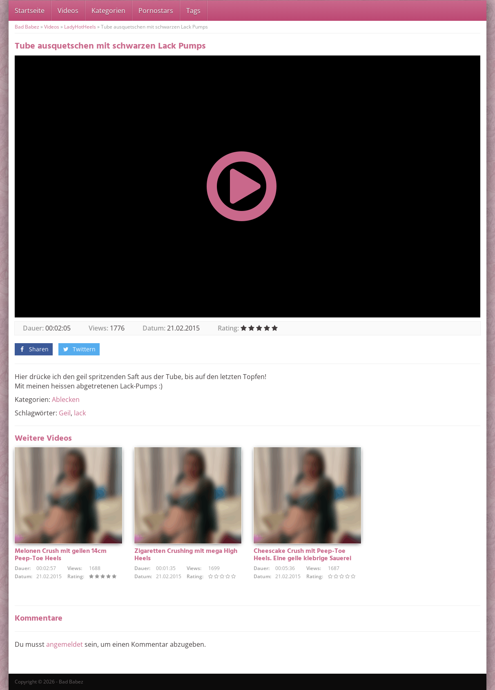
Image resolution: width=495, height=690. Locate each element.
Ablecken (66, 399)
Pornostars (155, 10)
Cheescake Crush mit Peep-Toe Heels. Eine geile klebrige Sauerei (302, 555)
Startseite (30, 10)
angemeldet (64, 644)
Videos (68, 10)
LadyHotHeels (80, 26)
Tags (193, 10)
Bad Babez (27, 26)
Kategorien (108, 10)
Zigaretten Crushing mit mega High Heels (185, 555)
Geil (65, 412)
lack (80, 412)
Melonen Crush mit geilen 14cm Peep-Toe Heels (61, 555)
